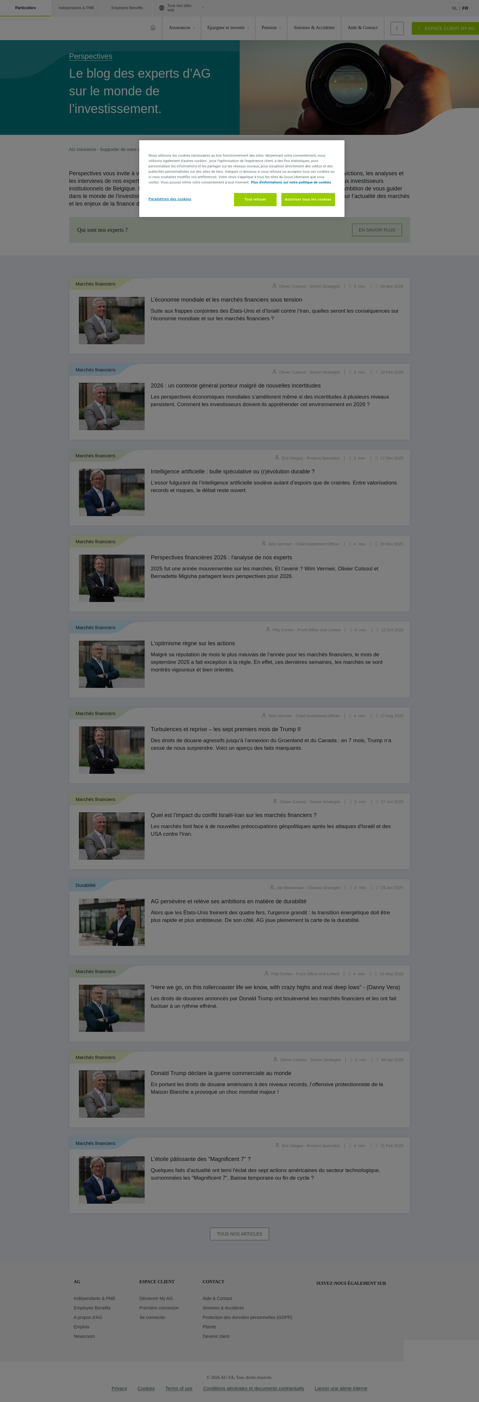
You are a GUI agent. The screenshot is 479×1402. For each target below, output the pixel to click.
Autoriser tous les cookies (308, 199)
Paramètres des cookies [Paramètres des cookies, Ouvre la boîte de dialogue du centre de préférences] (170, 199)
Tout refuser (255, 199)
